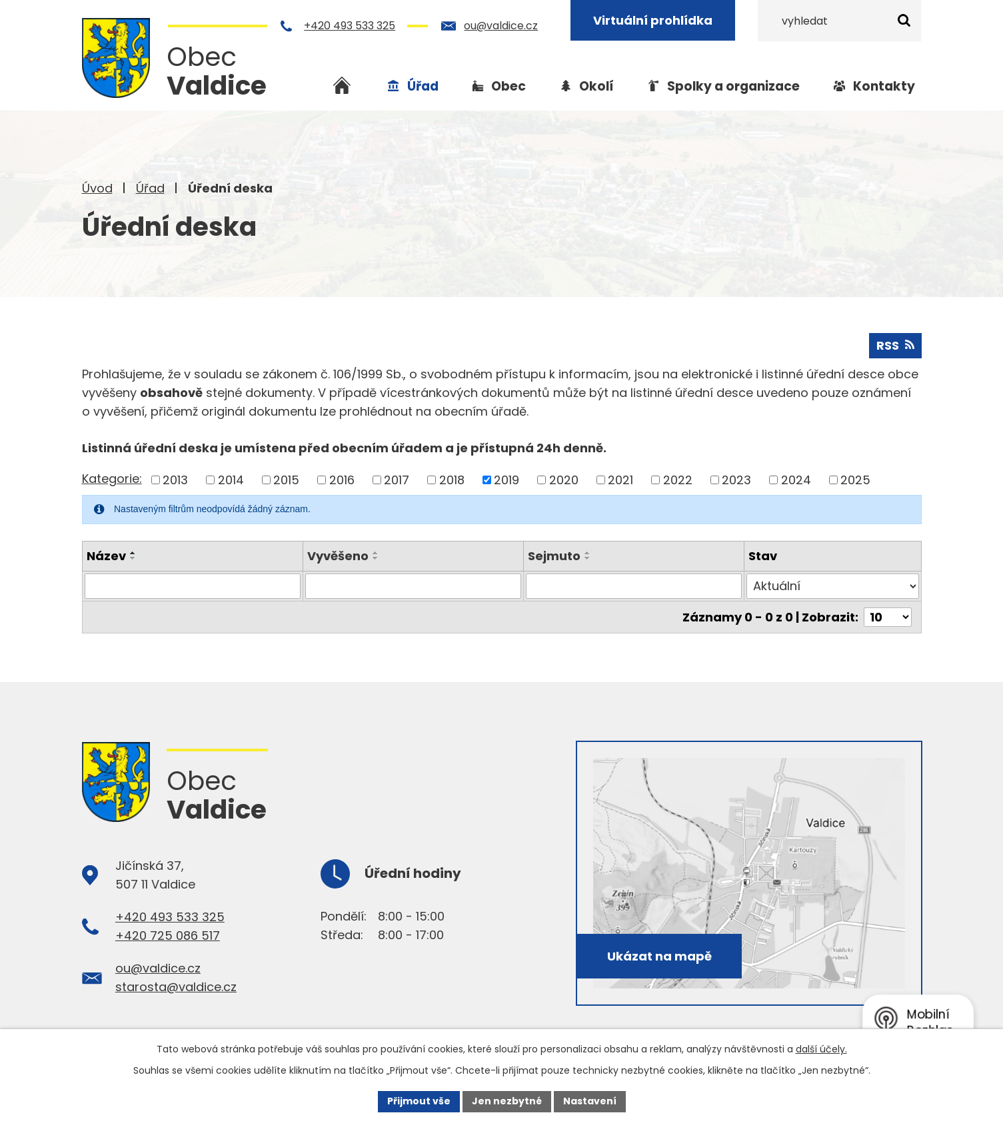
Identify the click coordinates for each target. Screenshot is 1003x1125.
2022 (677, 480)
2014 (231, 480)
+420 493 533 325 (349, 25)
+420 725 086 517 (167, 935)
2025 (855, 480)
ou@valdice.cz (501, 25)
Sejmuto (554, 556)
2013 (175, 480)
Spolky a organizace (733, 86)
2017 (396, 480)
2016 (342, 480)
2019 (506, 480)
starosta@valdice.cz (176, 986)
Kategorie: (112, 478)
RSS (895, 345)
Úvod (97, 188)
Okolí (596, 86)
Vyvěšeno (338, 556)
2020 (563, 480)
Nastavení (589, 1101)
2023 (736, 480)
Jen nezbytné (507, 1101)
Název (106, 556)
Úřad (150, 188)
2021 (620, 480)
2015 (286, 480)
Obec (508, 86)
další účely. (821, 1049)
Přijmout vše (419, 1101)
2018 (452, 480)
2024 (796, 480)
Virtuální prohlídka (652, 20)
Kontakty (884, 86)
